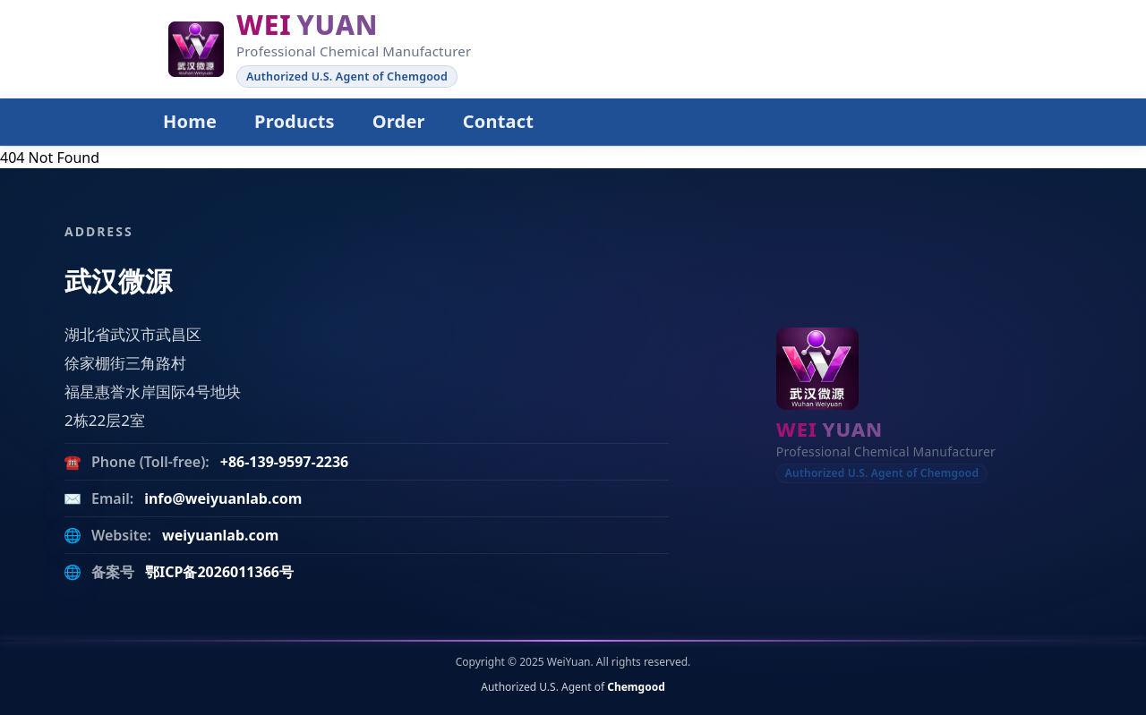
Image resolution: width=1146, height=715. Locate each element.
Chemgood (636, 686)
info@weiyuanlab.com (223, 498)
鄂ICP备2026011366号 (219, 572)
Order (398, 121)
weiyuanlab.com (220, 535)
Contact (498, 121)
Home (190, 121)
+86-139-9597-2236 (284, 462)
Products (294, 121)
